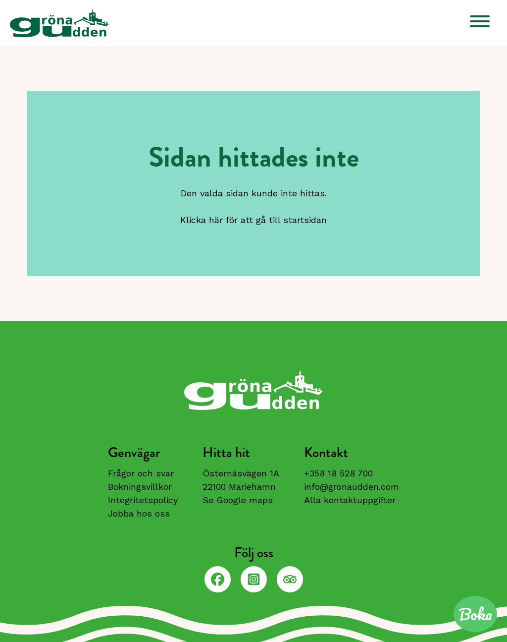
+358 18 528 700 (338, 473)
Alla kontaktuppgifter (350, 500)
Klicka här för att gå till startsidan (253, 220)
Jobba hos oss (139, 513)
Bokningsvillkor (140, 486)
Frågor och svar (141, 473)
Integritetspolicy (143, 500)
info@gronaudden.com (351, 486)
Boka (475, 614)
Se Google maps (238, 500)
